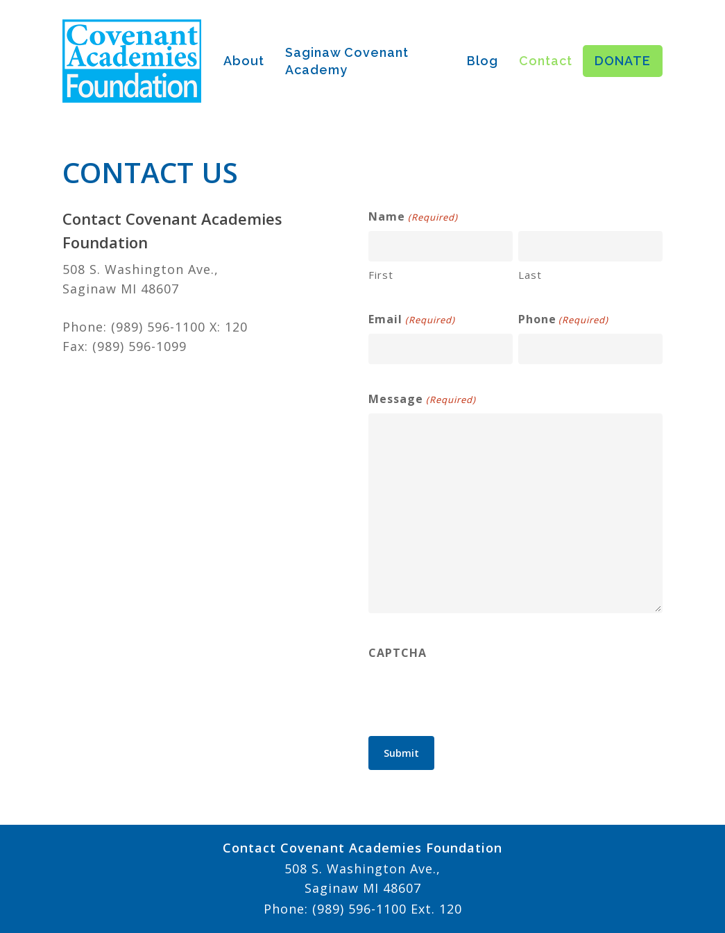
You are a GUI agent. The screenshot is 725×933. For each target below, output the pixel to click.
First (380, 275)
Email (411, 319)
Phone (563, 319)
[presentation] (473, 694)
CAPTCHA (397, 652)
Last (530, 275)
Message (421, 399)
